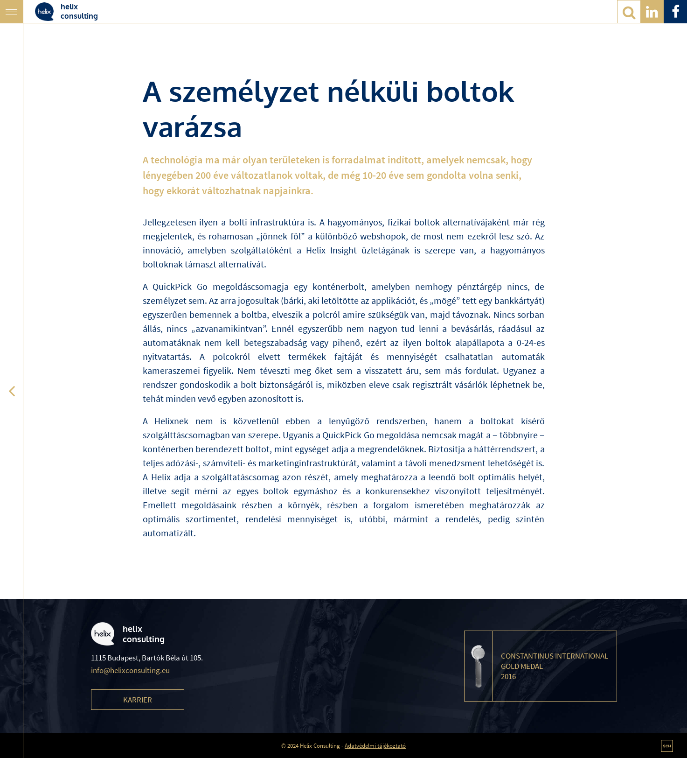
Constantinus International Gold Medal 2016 (554, 666)
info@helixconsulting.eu (130, 670)
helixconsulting (79, 11)
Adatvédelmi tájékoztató (375, 746)
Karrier (137, 700)
